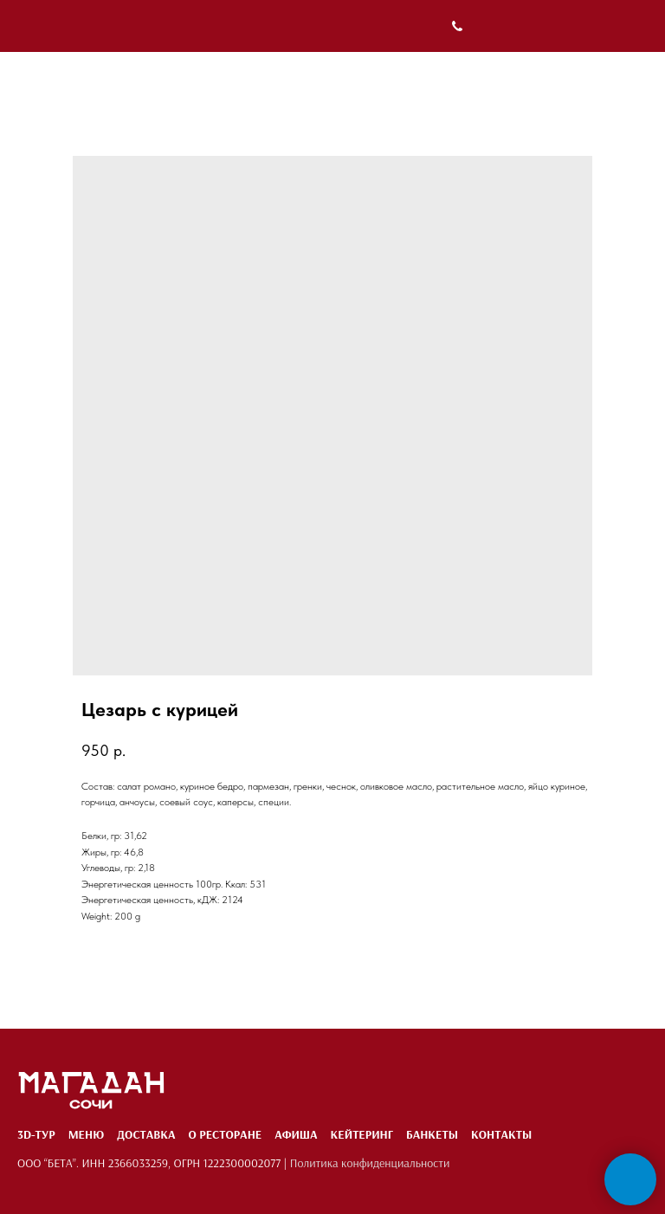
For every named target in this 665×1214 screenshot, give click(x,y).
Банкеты (432, 1134)
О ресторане (224, 1134)
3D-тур (36, 1134)
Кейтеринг (362, 1134)
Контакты (501, 1134)
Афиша (295, 1134)
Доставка (146, 1134)
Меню (86, 1134)
